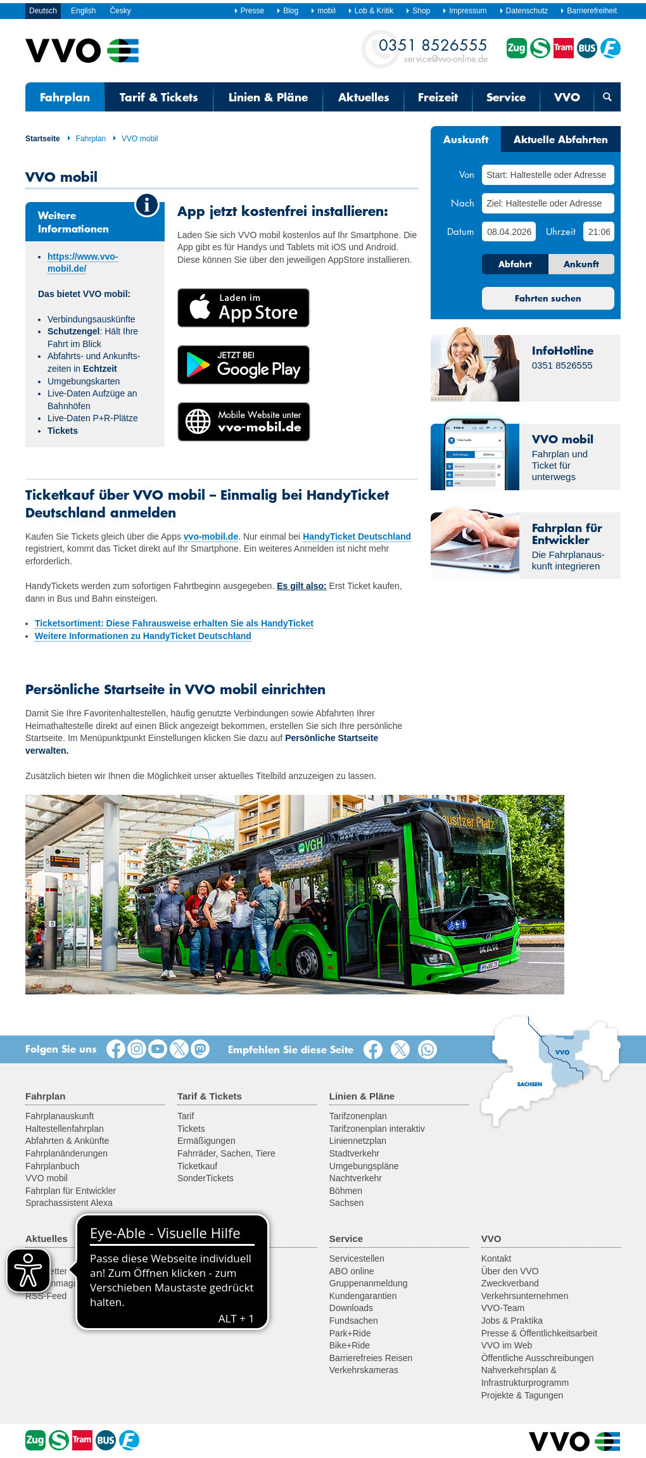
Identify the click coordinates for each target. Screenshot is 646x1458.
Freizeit (438, 97)
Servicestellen (356, 1258)
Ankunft (581, 264)
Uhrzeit (561, 231)
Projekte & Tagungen (522, 1395)
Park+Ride (350, 1333)
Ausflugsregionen (211, 1258)
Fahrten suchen (548, 298)
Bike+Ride (349, 1345)
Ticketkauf (197, 1166)
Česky (120, 10)
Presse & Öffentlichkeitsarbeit (539, 1333)
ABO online (351, 1271)
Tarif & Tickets (159, 97)
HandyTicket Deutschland (357, 536)
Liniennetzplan (357, 1141)
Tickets (191, 1129)
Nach (462, 202)
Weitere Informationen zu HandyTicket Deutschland (143, 636)
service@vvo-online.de (433, 49)
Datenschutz (523, 10)
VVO (567, 97)
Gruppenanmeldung (368, 1283)
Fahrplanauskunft (59, 1116)
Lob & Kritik (370, 10)
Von (466, 174)
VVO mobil (135, 138)
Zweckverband (510, 1283)
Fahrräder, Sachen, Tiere (226, 1153)
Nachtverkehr (355, 1178)
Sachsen (346, 1203)
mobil (323, 10)
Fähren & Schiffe (210, 1296)
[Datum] (508, 231)
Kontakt (496, 1258)
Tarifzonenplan (358, 1116)
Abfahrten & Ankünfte (67, 1141)
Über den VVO (510, 1271)
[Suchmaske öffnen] (607, 96)
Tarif (185, 1116)
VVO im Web (507, 1345)
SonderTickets (205, 1178)
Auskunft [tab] (465, 138)
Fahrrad (192, 1271)
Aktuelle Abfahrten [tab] (561, 138)
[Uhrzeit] (598, 231)
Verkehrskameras (363, 1370)
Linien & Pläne (268, 97)
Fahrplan (65, 97)
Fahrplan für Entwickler (70, 1191)
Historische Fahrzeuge (221, 1283)
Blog (287, 10)
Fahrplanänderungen (66, 1153)
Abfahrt (515, 264)
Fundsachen (353, 1320)
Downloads (351, 1308)
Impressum (464, 10)
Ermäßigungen (206, 1141)
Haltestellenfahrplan (64, 1129)
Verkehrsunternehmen (525, 1296)
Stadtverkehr (354, 1153)
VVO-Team (502, 1308)
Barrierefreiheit (588, 10)
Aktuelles (364, 97)
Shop (417, 10)
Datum (460, 231)
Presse (249, 10)
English (83, 10)
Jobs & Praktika (512, 1320)
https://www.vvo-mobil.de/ (83, 262)
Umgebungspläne (364, 1166)
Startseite (42, 138)
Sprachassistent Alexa (69, 1203)
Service (506, 97)
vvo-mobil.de (211, 536)
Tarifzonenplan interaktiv (377, 1129)
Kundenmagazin (57, 1283)
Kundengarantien (363, 1296)
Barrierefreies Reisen (371, 1358)
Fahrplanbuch (52, 1166)
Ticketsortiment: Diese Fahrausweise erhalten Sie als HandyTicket (174, 623)
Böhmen (345, 1191)
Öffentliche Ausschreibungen (537, 1358)
